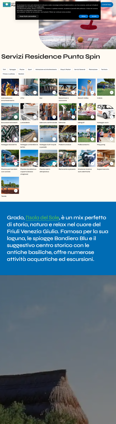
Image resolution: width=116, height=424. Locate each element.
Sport (30, 69)
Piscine (22, 69)
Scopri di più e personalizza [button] (28, 16)
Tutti (4, 69)
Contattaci (106, 5)
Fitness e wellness (9, 74)
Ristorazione (93, 69)
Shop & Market (65, 69)
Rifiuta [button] (83, 16)
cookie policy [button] (40, 7)
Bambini (21, 74)
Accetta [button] (94, 16)
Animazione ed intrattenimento (46, 69)
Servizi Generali (79, 69)
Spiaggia (12, 69)
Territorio (104, 69)
